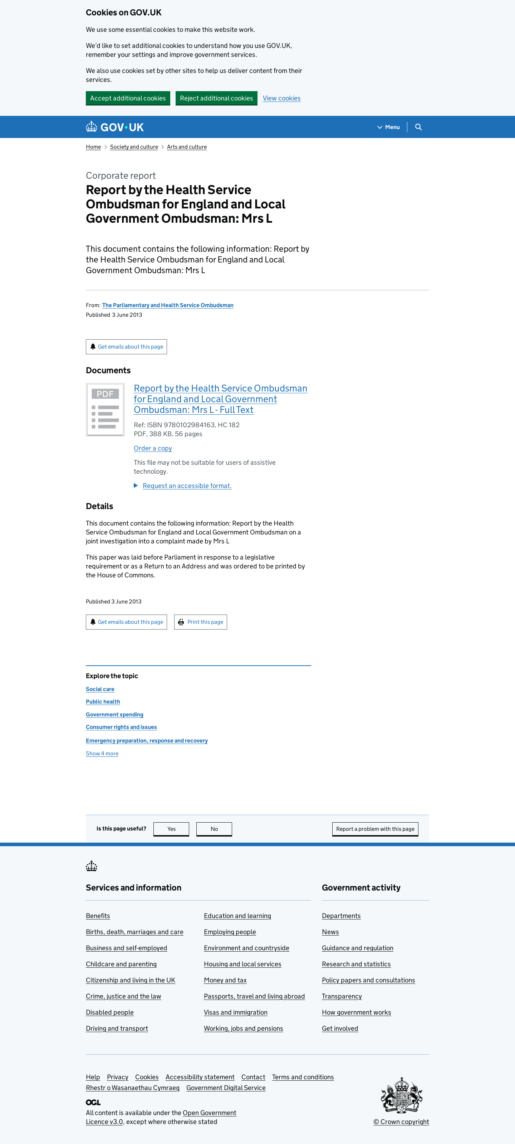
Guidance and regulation (357, 948)
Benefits (98, 916)
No (221, 828)
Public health (103, 701)
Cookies (147, 1077)
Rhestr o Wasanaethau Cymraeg (133, 1088)
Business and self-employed (126, 948)
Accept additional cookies (128, 98)
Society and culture (134, 146)
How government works (356, 1012)
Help (93, 1077)
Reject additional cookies (216, 98)
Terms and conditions (303, 1077)
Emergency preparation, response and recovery (147, 740)
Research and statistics (356, 964)
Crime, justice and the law (123, 996)
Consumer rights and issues (121, 727)
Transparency (342, 996)
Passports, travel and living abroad (254, 996)
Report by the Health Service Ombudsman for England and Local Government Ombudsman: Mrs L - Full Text (221, 398)
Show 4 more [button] (102, 753)
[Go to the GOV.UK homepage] (115, 127)
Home (93, 146)
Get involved (340, 1028)
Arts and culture (187, 146)
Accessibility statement (200, 1077)
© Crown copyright (401, 1122)
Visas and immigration (236, 1012)
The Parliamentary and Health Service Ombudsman (168, 305)
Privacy (117, 1077)
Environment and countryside (246, 948)
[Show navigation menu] (388, 127)
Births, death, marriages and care (134, 932)
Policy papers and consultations (368, 980)
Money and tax (225, 980)
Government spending (114, 714)
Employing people (230, 932)
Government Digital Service (226, 1088)
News (330, 932)
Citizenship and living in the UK (130, 980)
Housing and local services (242, 964)
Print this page (205, 621)
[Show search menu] (418, 127)
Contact (253, 1077)
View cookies (282, 98)
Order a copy (153, 448)
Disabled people (110, 1012)
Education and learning (237, 916)
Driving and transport (117, 1028)
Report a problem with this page (375, 828)
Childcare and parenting (121, 964)
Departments (341, 916)
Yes (178, 828)
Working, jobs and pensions (243, 1028)
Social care (100, 689)
